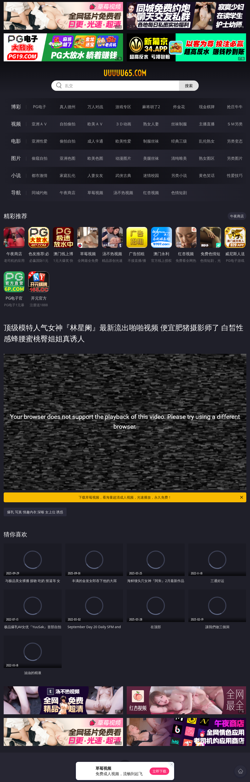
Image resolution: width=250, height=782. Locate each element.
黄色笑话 (207, 175)
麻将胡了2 (151, 106)
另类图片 (235, 158)
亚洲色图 (67, 158)
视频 (16, 123)
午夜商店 (67, 192)
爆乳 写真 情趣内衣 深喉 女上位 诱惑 (35, 512)
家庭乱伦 (67, 175)
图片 (16, 158)
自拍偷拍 (67, 124)
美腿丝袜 (151, 158)
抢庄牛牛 (235, 106)
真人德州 (67, 106)
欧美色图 (95, 158)
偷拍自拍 (67, 141)
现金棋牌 (207, 106)
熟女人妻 (151, 124)
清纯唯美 (179, 158)
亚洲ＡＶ (39, 124)
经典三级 (179, 141)
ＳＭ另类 (235, 124)
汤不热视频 (123, 192)
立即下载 (159, 771)
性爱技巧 (235, 175)
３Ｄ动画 (123, 124)
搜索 (189, 85)
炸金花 (179, 106)
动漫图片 (123, 158)
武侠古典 (123, 175)
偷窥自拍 (39, 158)
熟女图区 (207, 158)
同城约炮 (39, 192)
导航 (16, 192)
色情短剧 (179, 192)
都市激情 (39, 175)
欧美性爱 (123, 141)
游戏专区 (123, 106)
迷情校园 (151, 175)
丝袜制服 (179, 124)
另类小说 (179, 175)
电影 (16, 141)
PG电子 (39, 106)
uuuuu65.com (124, 73)
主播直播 (207, 124)
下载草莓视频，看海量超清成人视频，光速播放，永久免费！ (161, 497)
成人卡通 (95, 141)
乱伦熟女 (207, 141)
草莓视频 (95, 192)
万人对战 (95, 106)
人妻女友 (95, 175)
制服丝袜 (151, 141)
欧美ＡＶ (95, 124)
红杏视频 (151, 192)
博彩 (16, 106)
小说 (16, 175)
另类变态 (235, 141)
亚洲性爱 (39, 141)
